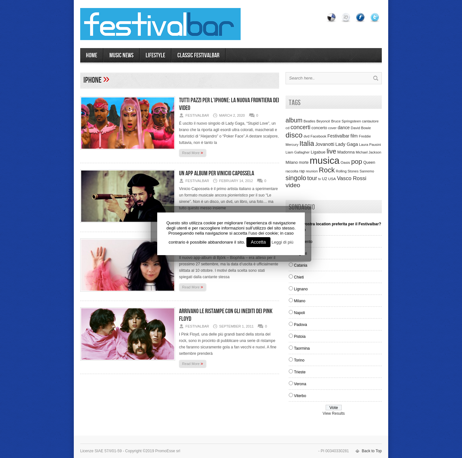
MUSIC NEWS (121, 55)
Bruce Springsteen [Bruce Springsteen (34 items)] (346, 121)
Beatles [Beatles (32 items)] (309, 121)
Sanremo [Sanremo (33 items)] (367, 171)
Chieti (299, 277)
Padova (300, 324)
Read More (192, 152)
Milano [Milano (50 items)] (292, 162)
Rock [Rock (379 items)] (327, 170)
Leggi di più (282, 242)
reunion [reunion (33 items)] (312, 171)
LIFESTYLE (155, 55)
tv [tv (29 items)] (319, 179)
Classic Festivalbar (198, 55)
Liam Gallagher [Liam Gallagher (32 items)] (298, 152)
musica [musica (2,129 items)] (324, 160)
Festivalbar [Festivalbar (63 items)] (338, 135)
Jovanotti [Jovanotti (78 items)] (324, 144)
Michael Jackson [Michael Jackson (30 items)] (368, 152)
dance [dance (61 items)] (344, 127)
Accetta (258, 242)
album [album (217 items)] (294, 120)
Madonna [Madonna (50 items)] (346, 152)
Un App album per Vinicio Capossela (216, 173)
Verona (300, 384)
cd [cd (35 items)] (287, 128)
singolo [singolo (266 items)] (296, 177)
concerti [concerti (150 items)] (300, 127)
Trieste (299, 372)
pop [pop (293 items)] (356, 161)
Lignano (301, 289)
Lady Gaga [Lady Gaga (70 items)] (346, 144)
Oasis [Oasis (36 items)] (345, 162)
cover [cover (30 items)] (332, 128)
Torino (299, 360)
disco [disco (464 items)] (294, 135)
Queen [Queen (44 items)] (369, 162)
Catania (300, 265)
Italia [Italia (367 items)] (306, 143)
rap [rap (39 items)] (302, 171)
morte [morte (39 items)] (304, 162)
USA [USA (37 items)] (332, 179)
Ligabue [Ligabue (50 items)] (318, 152)
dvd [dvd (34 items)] (306, 136)
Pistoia (299, 336)
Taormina (302, 348)
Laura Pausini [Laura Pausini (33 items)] (370, 144)
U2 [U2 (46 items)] (324, 179)
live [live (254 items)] (331, 151)
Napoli (299, 313)
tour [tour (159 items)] (312, 178)
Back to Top (372, 451)
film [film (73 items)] (354, 135)
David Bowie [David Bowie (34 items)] (361, 128)
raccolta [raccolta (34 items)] (292, 171)
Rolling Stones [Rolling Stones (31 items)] (347, 171)
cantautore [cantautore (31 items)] (370, 121)
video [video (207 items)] (293, 185)
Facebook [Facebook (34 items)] (318, 136)
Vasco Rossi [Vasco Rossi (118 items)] (351, 178)
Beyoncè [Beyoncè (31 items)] (323, 121)
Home (91, 55)
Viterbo (300, 396)
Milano (299, 301)
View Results (333, 413)
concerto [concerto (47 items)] (319, 128)
